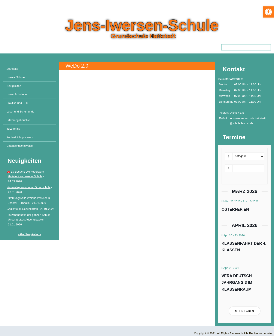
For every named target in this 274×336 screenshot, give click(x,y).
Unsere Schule (15, 77)
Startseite (12, 68)
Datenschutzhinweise (19, 145)
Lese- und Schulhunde (20, 111)
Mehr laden (244, 311)
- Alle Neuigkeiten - (29, 234)
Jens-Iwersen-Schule (142, 25)
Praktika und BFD (17, 103)
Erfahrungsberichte (18, 120)
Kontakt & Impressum (19, 137)
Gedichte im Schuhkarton (22, 208)
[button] (268, 12)
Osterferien (235, 209)
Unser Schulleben (17, 94)
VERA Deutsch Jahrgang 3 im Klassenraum (237, 283)
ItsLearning (13, 128)
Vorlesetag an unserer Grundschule (29, 187)
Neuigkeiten (13, 85)
